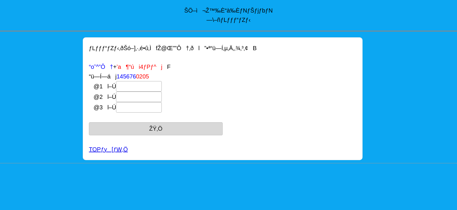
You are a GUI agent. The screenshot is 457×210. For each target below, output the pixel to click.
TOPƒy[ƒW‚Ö (108, 149)
